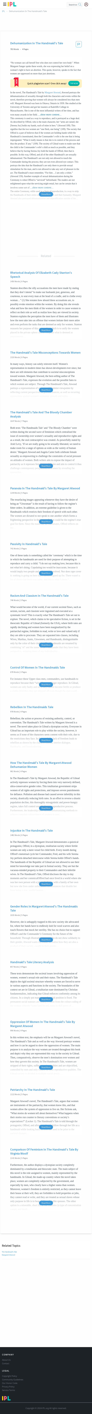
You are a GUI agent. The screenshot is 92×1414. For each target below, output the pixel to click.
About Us (6, 1360)
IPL (3, 11)
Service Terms (8, 1390)
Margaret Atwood (53, 84)
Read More (45, 321)
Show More (46, 185)
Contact (5, 1363)
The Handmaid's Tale (9, 1243)
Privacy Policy (8, 1386)
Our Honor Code (9, 1383)
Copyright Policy (9, 1376)
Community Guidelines (12, 1379)
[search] (79, 4)
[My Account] (87, 4)
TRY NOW (53, 78)
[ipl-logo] (12, 5)
